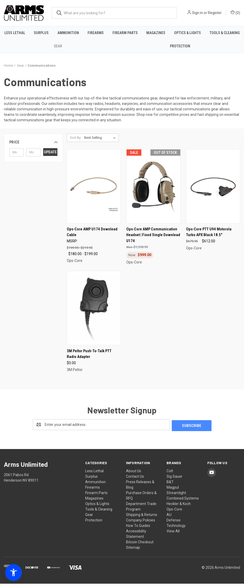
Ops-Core (174, 511)
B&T (170, 484)
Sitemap (133, 550)
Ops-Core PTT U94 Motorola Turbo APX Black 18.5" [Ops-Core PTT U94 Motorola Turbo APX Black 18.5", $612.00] (209, 235)
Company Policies (140, 522)
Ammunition (68, 33)
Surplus (41, 33)
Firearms (96, 33)
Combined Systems (183, 501)
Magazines (155, 33)
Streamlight (176, 495)
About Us (133, 473)
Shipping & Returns (141, 517)
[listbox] (100, 141)
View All (173, 533)
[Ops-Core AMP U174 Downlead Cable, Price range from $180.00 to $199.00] (94, 190)
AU (169, 517)
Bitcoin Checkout (140, 544)
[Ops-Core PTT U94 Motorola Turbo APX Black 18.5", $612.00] (213, 190)
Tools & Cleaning (224, 33)
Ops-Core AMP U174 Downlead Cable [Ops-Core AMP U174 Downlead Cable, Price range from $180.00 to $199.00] (92, 235)
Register (215, 13)
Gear (58, 46)
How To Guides (138, 528)
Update (50, 155)
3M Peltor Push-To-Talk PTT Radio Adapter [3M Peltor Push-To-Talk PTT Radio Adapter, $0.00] (89, 357)
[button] (33, 145)
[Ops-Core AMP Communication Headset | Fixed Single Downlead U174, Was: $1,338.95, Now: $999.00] (153, 190)
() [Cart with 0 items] (235, 12)
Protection (180, 46)
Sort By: (75, 141)
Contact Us (135, 479)
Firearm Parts (125, 33)
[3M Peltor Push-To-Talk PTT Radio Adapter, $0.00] (94, 311)
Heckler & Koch (179, 506)
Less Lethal (14, 33)
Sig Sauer (174, 479)
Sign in (197, 13)
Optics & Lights (187, 33)
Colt (170, 473)
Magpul (173, 490)
